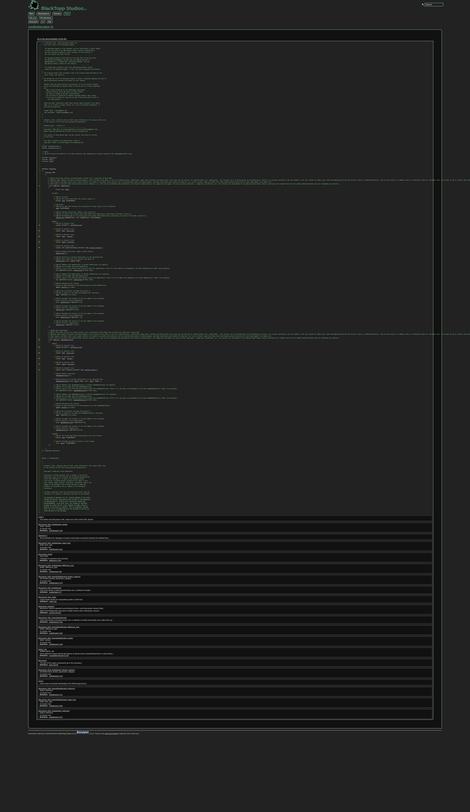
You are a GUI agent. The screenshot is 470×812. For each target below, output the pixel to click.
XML (49, 22)
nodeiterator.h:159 (56, 710)
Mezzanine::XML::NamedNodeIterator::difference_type (58, 715)
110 (39, 286)
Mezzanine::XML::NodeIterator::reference (53, 799)
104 (39, 272)
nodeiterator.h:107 (56, 805)
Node (67, 217)
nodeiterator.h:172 (56, 783)
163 (39, 404)
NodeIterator (65, 213)
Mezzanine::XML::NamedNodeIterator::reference (56, 777)
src (43, 22)
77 (39, 212)
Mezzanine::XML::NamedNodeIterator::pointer (55, 727)
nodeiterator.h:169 (56, 733)
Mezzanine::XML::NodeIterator (49, 676)
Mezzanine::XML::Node (47, 686)
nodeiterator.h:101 (56, 638)
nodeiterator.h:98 (55, 660)
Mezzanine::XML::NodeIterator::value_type (54, 631)
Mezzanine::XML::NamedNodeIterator (52, 706)
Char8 (91, 445)
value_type (70, 266)
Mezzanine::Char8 (45, 643)
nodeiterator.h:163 (56, 722)
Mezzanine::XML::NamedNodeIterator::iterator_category (59, 665)
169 (39, 417)
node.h (51, 181)
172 (39, 424)
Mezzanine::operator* (46, 695)
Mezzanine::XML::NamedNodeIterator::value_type (57, 788)
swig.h (51, 184)
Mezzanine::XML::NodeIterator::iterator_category (56, 758)
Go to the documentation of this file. (52, 39)
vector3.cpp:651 (55, 701)
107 (39, 279)
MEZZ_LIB (56, 213)
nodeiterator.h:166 (56, 794)
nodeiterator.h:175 (56, 671)
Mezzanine (33, 22)
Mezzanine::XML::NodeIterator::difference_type (56, 654)
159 (39, 395)
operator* (64, 333)
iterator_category (96, 286)
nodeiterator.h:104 (56, 619)
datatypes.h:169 (55, 649)
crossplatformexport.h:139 (59, 744)
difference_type (76, 259)
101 (39, 266)
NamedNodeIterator (67, 396)
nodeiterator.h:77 (55, 681)
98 (39, 259)
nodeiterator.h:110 (56, 764)
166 (39, 411)
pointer (69, 273)
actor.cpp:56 (53, 753)
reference (70, 280)
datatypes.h (52, 179)
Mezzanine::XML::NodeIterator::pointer (52, 613)
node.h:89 (53, 690)
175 (39, 431)
